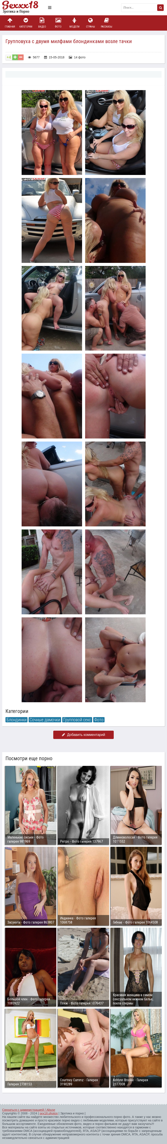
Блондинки (16, 719)
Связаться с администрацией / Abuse (28, 1110)
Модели (74, 22)
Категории (26, 22)
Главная (9, 22)
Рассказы (106, 22)
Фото (58, 22)
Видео (42, 22)
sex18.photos (49, 1113)
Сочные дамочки (45, 719)
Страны (90, 22)
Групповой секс (77, 719)
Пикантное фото (24, 7)
